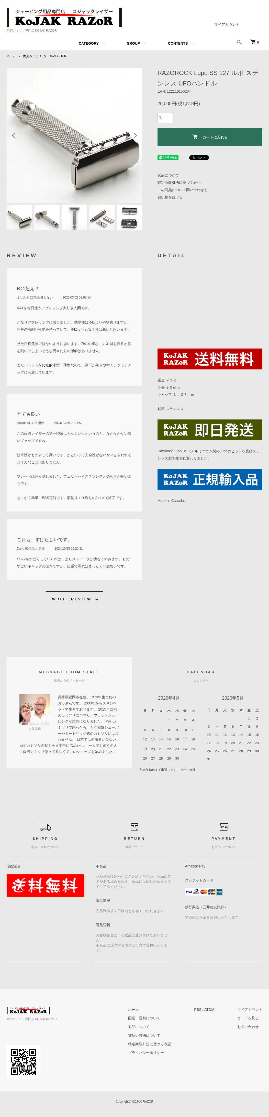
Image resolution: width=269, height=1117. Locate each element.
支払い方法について (144, 1035)
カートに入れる (210, 136)
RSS (197, 1010)
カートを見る (248, 1018)
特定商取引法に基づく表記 (179, 182)
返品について (168, 175)
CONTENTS (178, 43)
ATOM (209, 1010)
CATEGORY (89, 43)
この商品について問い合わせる (183, 190)
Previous (14, 135)
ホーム (11, 56)
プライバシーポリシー (146, 1053)
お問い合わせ (248, 1027)
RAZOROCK (57, 56)
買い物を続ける (170, 197)
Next (134, 135)
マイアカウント (226, 24)
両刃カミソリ (32, 56)
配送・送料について (144, 1018)
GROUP (133, 43)
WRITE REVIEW (72, 599)
